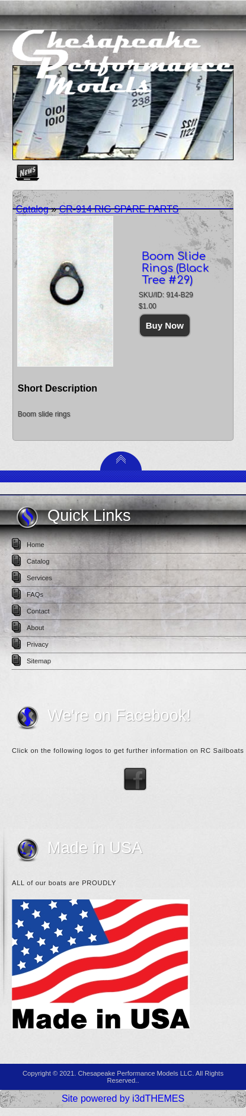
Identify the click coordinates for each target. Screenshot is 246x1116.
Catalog (32, 209)
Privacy (38, 644)
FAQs (35, 594)
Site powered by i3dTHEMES (123, 1098)
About (35, 627)
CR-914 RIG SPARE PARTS (119, 209)
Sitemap (39, 660)
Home (35, 544)
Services (39, 577)
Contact (38, 611)
